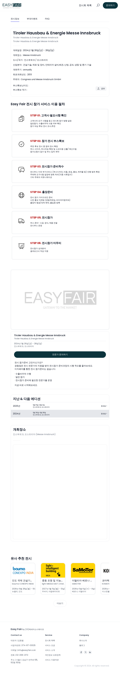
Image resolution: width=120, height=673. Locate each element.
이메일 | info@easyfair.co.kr (23, 650)
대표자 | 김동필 (17, 640)
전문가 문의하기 (60, 354)
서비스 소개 (50, 650)
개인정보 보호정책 (53, 655)
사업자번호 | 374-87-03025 (23, 645)
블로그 (82, 645)
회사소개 (83, 640)
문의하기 (110, 5)
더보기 (60, 603)
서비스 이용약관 (52, 659)
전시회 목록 (50, 640)
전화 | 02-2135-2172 (19, 655)
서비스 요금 (50, 645)
